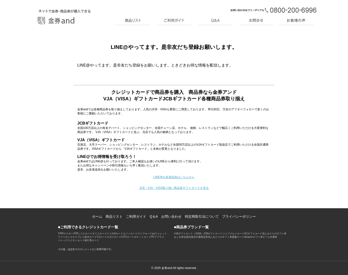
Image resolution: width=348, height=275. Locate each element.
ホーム (97, 216)
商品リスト (114, 216)
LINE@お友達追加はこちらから (174, 177)
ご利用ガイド (136, 216)
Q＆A (154, 216)
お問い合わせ (171, 216)
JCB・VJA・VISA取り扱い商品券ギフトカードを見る (174, 188)
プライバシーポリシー (239, 216)
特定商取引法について (202, 216)
